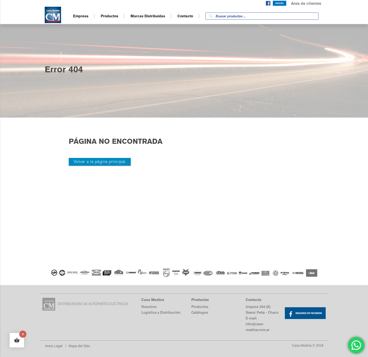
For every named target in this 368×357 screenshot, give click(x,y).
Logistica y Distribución (160, 312)
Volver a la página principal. (100, 161)
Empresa (80, 16)
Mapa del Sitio (79, 346)
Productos (109, 16)
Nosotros (149, 307)
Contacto (185, 16)
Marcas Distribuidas (148, 16)
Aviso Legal (53, 346)
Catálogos (199, 312)
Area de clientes (306, 3)
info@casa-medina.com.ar (257, 327)
